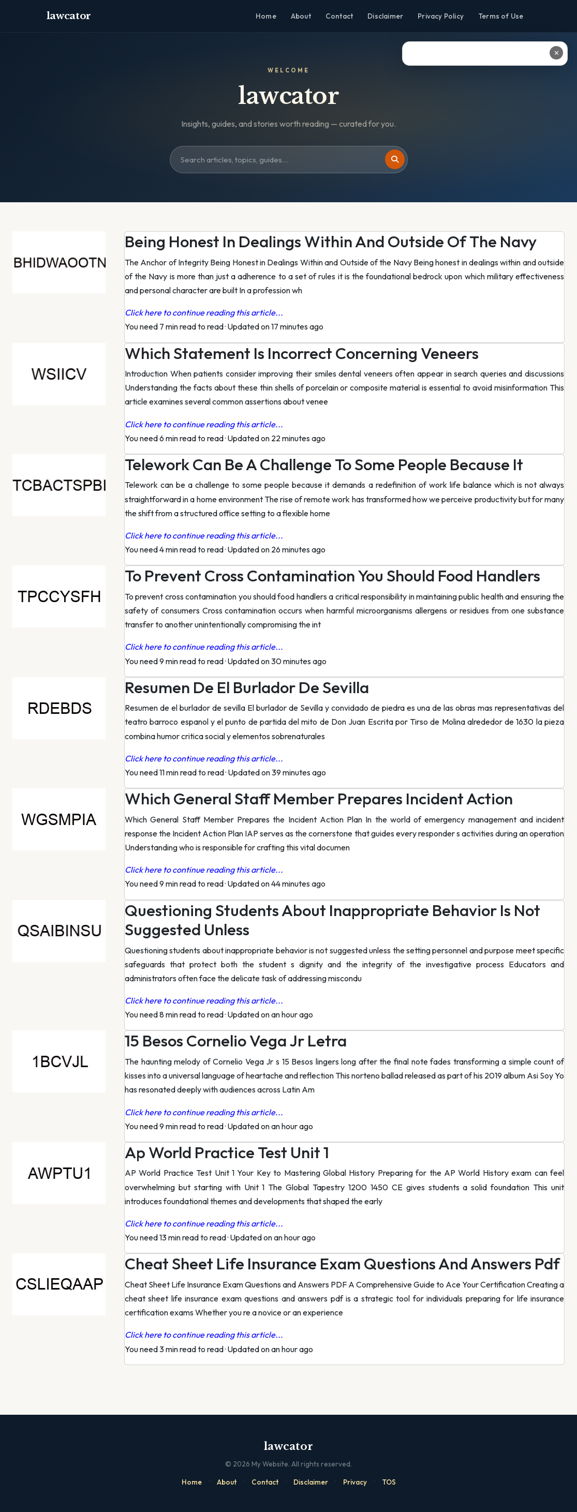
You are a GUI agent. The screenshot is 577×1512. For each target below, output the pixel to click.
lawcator (69, 16)
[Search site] (289, 160)
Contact (339, 16)
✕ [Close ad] (556, 53)
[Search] (395, 159)
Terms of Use (500, 16)
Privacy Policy (441, 16)
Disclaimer (385, 16)
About (301, 16)
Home (266, 16)
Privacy (355, 1482)
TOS (389, 1482)
